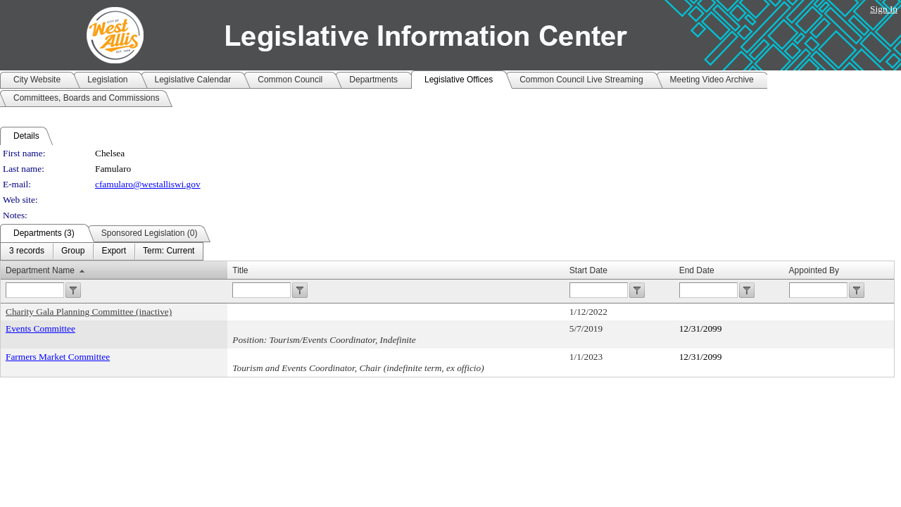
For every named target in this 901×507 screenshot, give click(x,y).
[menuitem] (27, 251)
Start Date (588, 270)
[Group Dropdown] (73, 251)
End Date (696, 270)
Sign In (883, 9)
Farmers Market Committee (58, 356)
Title (240, 270)
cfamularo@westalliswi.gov (148, 184)
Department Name (40, 270)
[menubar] (101, 251)
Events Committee (40, 328)
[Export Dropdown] (113, 251)
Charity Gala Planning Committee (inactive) (89, 311)
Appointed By (814, 270)
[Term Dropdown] (168, 251)
